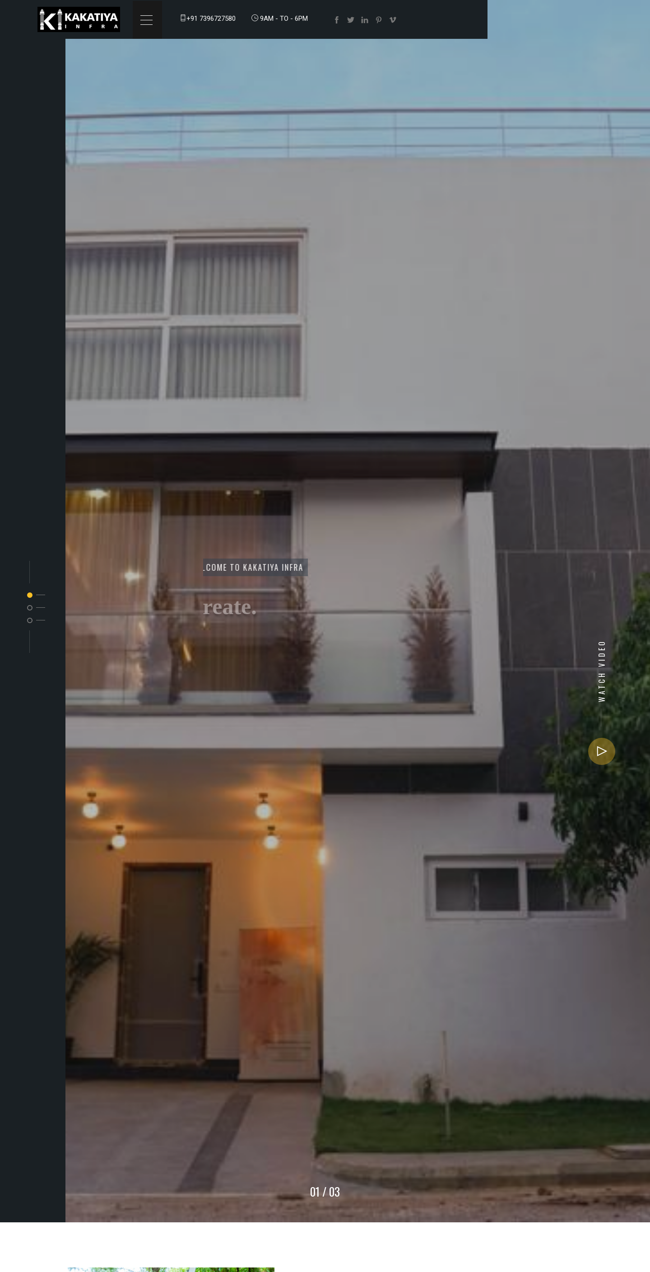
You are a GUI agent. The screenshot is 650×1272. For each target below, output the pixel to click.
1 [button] (29, 595)
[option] (325, 611)
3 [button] (29, 620)
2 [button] (29, 607)
